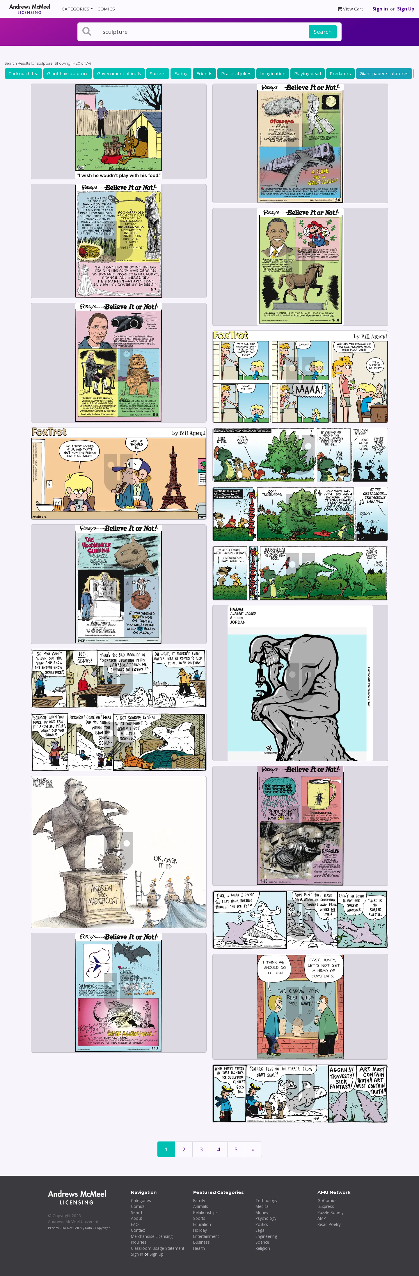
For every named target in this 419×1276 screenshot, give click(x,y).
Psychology (265, 1218)
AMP (321, 1218)
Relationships (205, 1212)
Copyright (102, 1228)
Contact (138, 1230)
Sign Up (405, 9)
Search (323, 32)
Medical (262, 1206)
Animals (200, 1206)
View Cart (350, 9)
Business (201, 1242)
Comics (138, 1206)
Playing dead (307, 73)
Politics (261, 1224)
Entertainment (206, 1236)
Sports (199, 1218)
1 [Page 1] (166, 1149)
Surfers (158, 73)
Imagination (272, 73)
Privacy (53, 1228)
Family (199, 1200)
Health (199, 1248)
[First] (253, 1149)
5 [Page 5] (236, 1149)
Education (202, 1224)
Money (261, 1212)
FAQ (135, 1224)
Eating (181, 73)
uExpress (325, 1206)
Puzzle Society (330, 1212)
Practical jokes (236, 73)
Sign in (380, 9)
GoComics (327, 1200)
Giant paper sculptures (384, 73)
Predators (340, 73)
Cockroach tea (23, 73)
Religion (262, 1248)
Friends (204, 73)
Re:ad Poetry (329, 1224)
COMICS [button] (106, 9)
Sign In (137, 1254)
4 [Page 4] (218, 1149)
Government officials (119, 73)
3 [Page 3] (201, 1149)
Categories (141, 1200)
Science (262, 1242)
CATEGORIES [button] (75, 9)
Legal (260, 1230)
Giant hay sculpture (67, 73)
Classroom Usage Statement (157, 1248)
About (136, 1218)
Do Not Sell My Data (77, 1228)
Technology (266, 1200)
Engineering (266, 1236)
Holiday (200, 1230)
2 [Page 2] (183, 1149)
